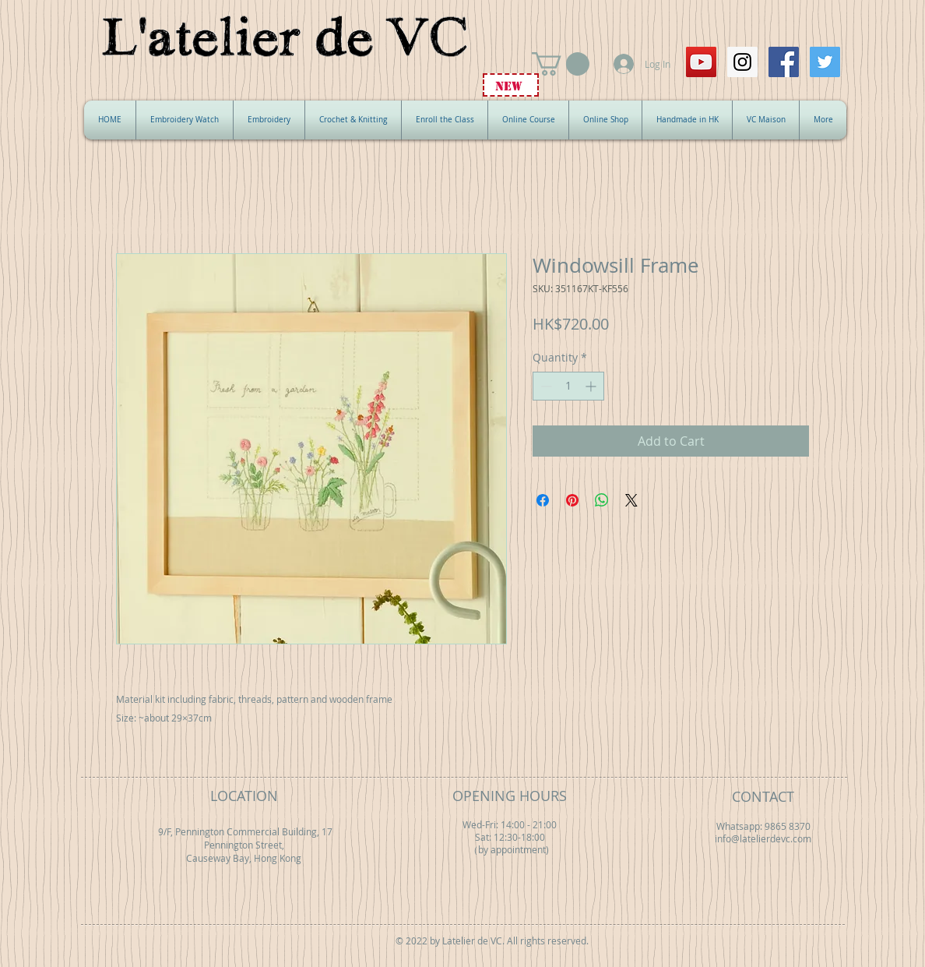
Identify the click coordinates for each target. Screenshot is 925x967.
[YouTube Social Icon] (701, 62)
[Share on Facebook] (542, 500)
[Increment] (592, 386)
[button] (560, 64)
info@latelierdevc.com (763, 839)
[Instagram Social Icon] (742, 62)
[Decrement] (544, 386)
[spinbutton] (568, 386)
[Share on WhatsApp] (602, 500)
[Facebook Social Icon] (783, 62)
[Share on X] (631, 500)
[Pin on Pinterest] (572, 500)
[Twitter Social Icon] (825, 62)
